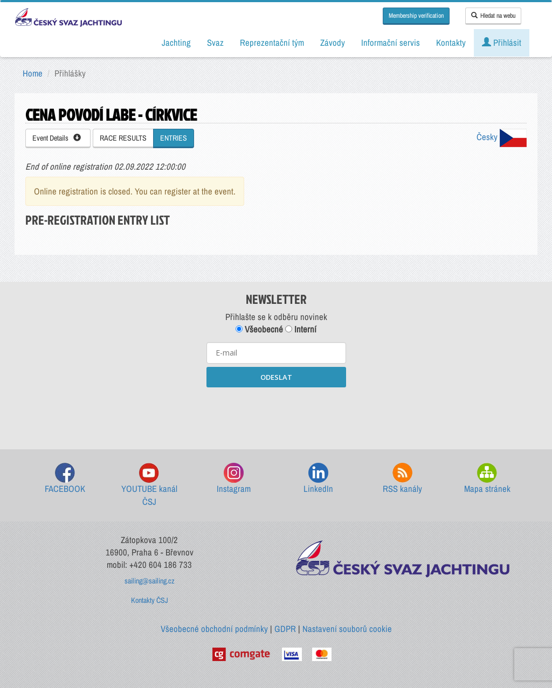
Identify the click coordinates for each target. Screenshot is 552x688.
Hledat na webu (493, 15)
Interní (300, 329)
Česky (502, 137)
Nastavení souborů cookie (347, 629)
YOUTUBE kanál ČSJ (149, 485)
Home (33, 73)
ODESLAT (276, 377)
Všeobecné (259, 329)
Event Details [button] (56, 138)
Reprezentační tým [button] (272, 42)
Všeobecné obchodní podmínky (214, 629)
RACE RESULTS (123, 138)
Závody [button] (332, 42)
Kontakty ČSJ (149, 600)
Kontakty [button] (451, 42)
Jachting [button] (176, 42)
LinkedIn (318, 479)
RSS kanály (402, 479)
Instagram (234, 479)
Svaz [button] (215, 42)
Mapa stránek (487, 479)
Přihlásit (501, 42)
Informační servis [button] (390, 42)
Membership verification (416, 15)
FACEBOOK (65, 479)
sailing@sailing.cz (150, 581)
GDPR (285, 629)
